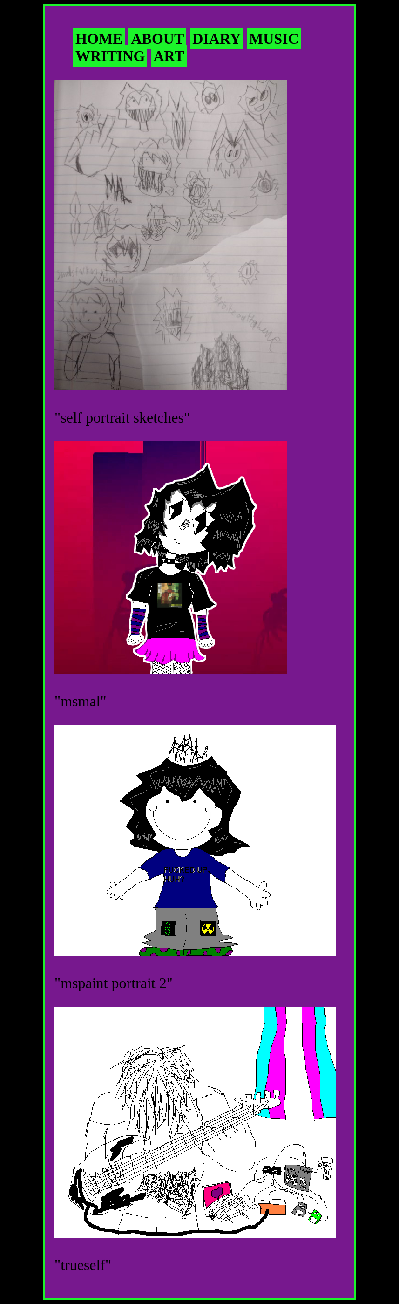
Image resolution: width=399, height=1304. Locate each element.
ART (168, 56)
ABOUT (157, 38)
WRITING (110, 56)
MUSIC (274, 38)
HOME (98, 38)
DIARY (216, 38)
